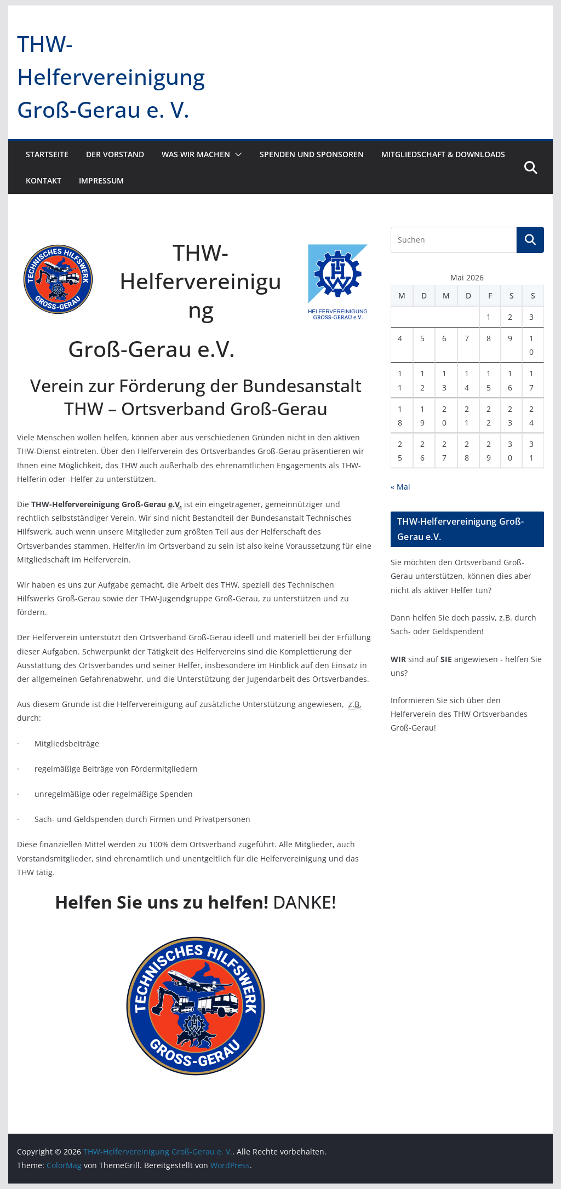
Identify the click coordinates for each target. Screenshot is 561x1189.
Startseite (47, 154)
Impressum (101, 180)
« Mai (400, 486)
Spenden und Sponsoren (312, 154)
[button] (236, 154)
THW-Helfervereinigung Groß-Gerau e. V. (111, 76)
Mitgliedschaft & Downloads (443, 154)
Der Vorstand (115, 154)
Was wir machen (196, 154)
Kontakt (43, 180)
